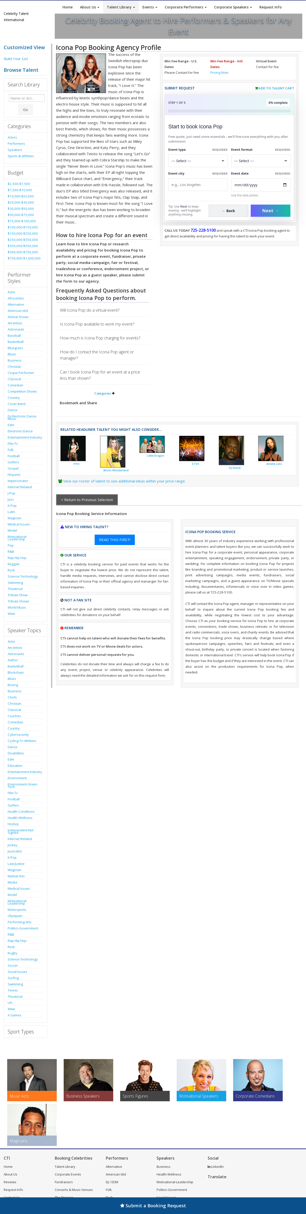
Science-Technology (23, 576)
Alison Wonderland (116, 470)
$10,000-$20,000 (21, 196)
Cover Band (17, 404)
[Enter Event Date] (260, 184)
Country (14, 397)
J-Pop (11, 493)
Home (67, 7)
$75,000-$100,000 (22, 221)
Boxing (13, 685)
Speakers (15, 149)
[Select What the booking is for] (197, 160)
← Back (228, 210)
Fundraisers (64, 1182)
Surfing (13, 978)
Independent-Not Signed (20, 831)
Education (15, 765)
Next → (270, 211)
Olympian (15, 916)
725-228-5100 (203, 230)
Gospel (13, 468)
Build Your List (16, 58)
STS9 (195, 464)
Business (15, 360)
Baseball (14, 335)
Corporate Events (68, 1174)
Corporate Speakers (233, 7)
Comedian (15, 385)
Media (12, 882)
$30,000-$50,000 (21, 208)
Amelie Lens (274, 464)
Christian (14, 366)
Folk (11, 449)
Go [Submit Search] (25, 109)
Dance (12, 410)
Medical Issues (19, 524)
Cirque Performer (21, 372)
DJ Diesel (235, 468)
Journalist (15, 851)
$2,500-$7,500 (19, 184)
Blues (12, 354)
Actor (11, 292)
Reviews (10, 1182)
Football (14, 456)
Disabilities (16, 753)
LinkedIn (216, 1166)
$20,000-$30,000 (21, 202)
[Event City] (197, 184)
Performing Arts (19, 922)
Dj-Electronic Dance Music (22, 417)
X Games (14, 1015)
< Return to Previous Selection (87, 499)
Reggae (14, 564)
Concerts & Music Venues (74, 1189)
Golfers (13, 462)
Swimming (15, 582)
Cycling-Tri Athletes (22, 740)
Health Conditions (21, 811)
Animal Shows (18, 317)
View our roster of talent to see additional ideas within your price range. (124, 480)
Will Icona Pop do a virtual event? (90, 310)
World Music (17, 607)
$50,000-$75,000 (21, 215)
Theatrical (15, 589)
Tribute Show (18, 595)
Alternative (16, 304)
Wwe (11, 613)
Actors (12, 137)
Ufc (10, 1002)
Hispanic (14, 474)
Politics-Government (23, 928)
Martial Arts (16, 876)
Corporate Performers (186, 7)
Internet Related (20, 487)
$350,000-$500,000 (23, 246)
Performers (16, 143)
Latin (11, 512)
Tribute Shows (18, 601)
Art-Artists (15, 323)
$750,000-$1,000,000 (24, 258)
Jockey (12, 845)
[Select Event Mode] (260, 160)
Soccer (13, 965)
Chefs (12, 697)
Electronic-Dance (20, 431)
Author (13, 660)
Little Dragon (155, 455)
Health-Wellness (20, 817)
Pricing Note (219, 72)
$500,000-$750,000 (23, 252)
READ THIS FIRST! (114, 539)
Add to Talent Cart (276, 88)
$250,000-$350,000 (23, 239)
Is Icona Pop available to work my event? (97, 324)
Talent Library (121, 7)
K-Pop (12, 505)
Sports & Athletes (21, 156)
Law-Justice (16, 863)
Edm (11, 425)
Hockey (13, 824)
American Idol (18, 310)
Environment (17, 778)
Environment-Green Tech (22, 785)
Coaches (14, 716)
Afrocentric (16, 298)
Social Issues (17, 971)
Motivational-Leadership (17, 537)
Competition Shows (22, 391)
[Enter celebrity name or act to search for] (27, 98)
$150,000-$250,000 (23, 233)
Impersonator (18, 480)
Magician (14, 518)
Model (12, 530)
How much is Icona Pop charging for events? (100, 338)
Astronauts (16, 329)
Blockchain (16, 672)
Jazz (11, 499)
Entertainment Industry (25, 437)
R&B (11, 551)
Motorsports (17, 909)
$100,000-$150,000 (23, 227)
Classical (14, 379)
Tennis (13, 990)
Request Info (270, 7)
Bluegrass (15, 348)
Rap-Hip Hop (17, 557)
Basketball (16, 341)
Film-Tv (13, 443)
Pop (11, 545)
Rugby (12, 953)
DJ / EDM (112, 1182)
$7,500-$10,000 (20, 190)
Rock (11, 570)
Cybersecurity (18, 734)
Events (149, 7)
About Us (89, 7)
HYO (77, 464)
